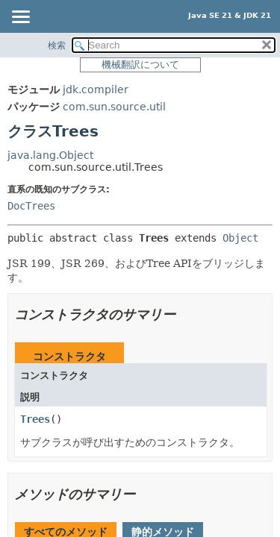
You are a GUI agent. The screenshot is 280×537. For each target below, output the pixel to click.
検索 (57, 45)
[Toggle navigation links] (20, 17)
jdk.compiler (95, 89)
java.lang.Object (50, 155)
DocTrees (31, 206)
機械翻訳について (140, 64)
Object (240, 238)
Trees (35, 419)
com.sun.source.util (114, 107)
